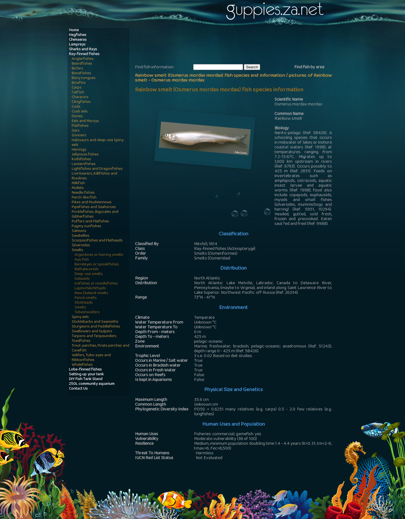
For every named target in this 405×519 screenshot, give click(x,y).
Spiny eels (80, 317)
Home (74, 30)
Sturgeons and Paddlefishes (96, 327)
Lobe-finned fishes (85, 370)
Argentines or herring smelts (99, 255)
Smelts (77, 250)
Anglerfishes (83, 59)
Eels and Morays (85, 121)
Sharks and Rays (83, 50)
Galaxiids (82, 279)
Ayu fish (82, 260)
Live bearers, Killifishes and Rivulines (94, 176)
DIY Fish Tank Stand (85, 379)
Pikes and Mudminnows (92, 202)
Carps (77, 88)
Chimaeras (78, 40)
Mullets (78, 188)
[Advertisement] (237, 45)
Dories (77, 116)
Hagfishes (77, 35)
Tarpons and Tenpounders (94, 336)
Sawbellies (80, 236)
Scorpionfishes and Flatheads (97, 241)
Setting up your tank (86, 375)
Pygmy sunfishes (86, 226)
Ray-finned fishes (84, 54)
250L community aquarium (91, 384)
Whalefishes (82, 365)
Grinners (79, 136)
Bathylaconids (87, 269)
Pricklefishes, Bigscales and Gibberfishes (95, 214)
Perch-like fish (84, 198)
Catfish (78, 93)
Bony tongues (84, 78)
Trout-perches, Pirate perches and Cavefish (100, 348)
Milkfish (78, 183)
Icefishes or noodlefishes (96, 284)
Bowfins (79, 83)
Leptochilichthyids (90, 289)
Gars (76, 131)
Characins (80, 97)
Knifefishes (81, 159)
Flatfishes (80, 126)
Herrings (79, 150)
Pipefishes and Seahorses (94, 207)
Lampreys (77, 45)
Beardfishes (82, 64)
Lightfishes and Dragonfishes (97, 169)
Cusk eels (80, 112)
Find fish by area (309, 67)
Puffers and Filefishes (90, 222)
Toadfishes (81, 341)
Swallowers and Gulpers (92, 332)
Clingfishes (81, 102)
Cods (76, 107)
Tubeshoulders (87, 312)
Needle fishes (83, 193)
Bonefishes (81, 73)
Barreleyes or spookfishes (97, 265)
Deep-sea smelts (89, 274)
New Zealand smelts (91, 293)
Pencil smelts (86, 298)
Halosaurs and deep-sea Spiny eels (97, 142)
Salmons (79, 231)
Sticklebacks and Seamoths (95, 322)
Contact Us (78, 389)
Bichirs (77, 69)
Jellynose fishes (85, 155)
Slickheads (84, 303)
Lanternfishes (84, 164)
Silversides (81, 246)
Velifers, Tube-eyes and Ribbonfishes (91, 357)
